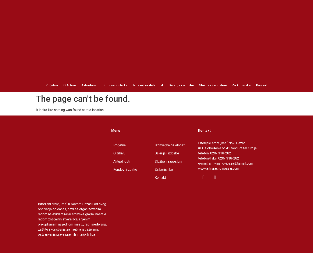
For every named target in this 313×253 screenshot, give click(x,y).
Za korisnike (241, 85)
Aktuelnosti (89, 85)
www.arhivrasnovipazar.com (218, 168)
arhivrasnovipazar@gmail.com (231, 163)
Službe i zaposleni (213, 85)
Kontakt (261, 85)
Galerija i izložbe (181, 85)
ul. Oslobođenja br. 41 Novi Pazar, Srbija (227, 148)
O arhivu (119, 153)
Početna (52, 85)
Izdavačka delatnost (148, 85)
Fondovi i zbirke (116, 85)
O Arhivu (69, 85)
